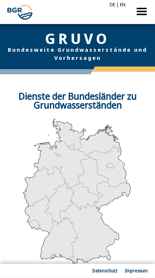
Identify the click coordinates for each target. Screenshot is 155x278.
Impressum (136, 271)
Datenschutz (104, 271)
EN (122, 4)
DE (112, 4)
